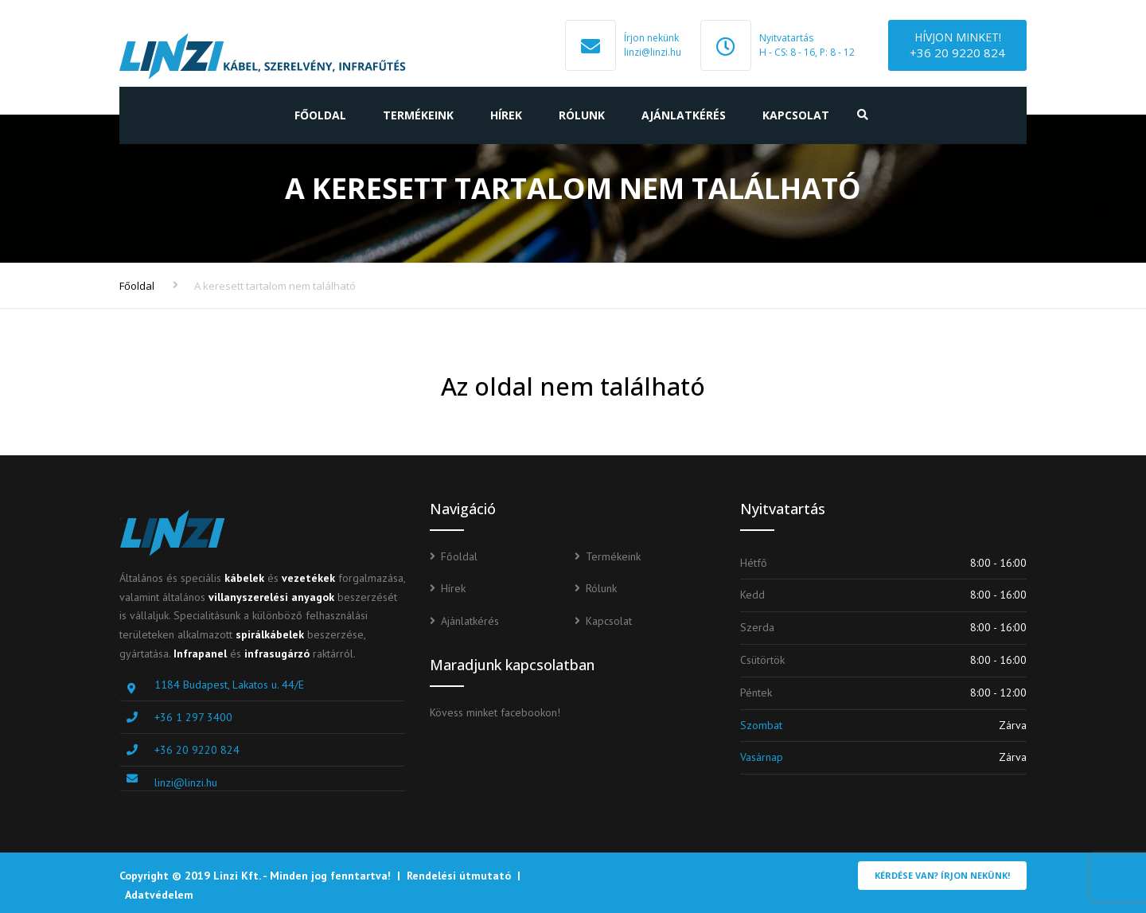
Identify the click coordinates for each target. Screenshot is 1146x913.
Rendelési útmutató (459, 875)
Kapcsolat (795, 115)
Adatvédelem (159, 895)
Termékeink (418, 115)
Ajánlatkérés (683, 115)
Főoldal (320, 115)
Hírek (506, 115)
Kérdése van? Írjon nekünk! (942, 875)
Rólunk (582, 115)
